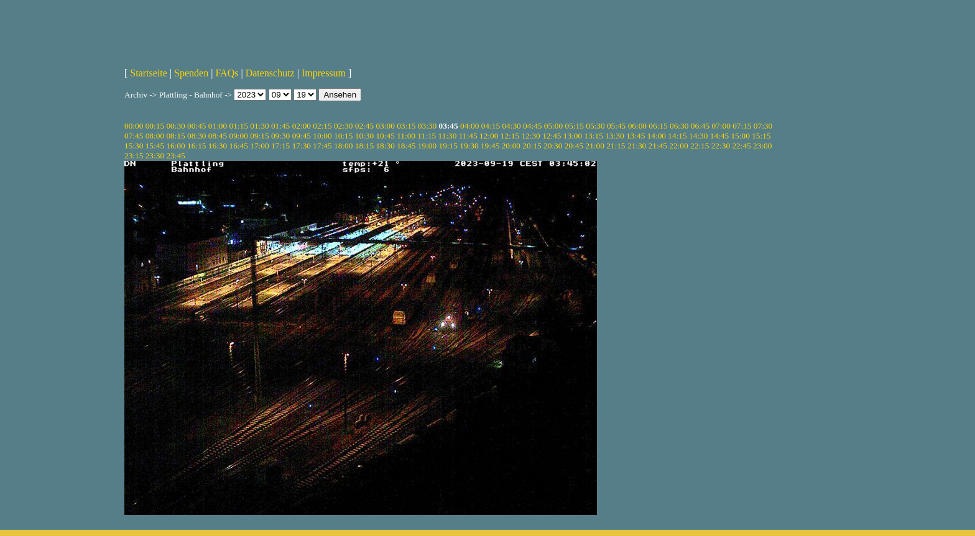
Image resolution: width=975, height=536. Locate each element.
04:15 (490, 125)
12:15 (510, 135)
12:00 (488, 135)
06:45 (700, 125)
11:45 (468, 135)
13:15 (594, 135)
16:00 (175, 145)
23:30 (155, 155)
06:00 (637, 125)
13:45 (635, 135)
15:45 (155, 145)
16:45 (238, 145)
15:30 (133, 145)
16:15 (196, 145)
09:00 (238, 135)
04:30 (511, 125)
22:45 (741, 145)
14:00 (656, 135)
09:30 (280, 135)
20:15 (531, 145)
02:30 (343, 125)
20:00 (511, 145)
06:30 (679, 125)
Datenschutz (270, 73)
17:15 (280, 145)
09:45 (301, 135)
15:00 (740, 135)
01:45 (280, 125)
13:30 (614, 135)
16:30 (217, 145)
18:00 (343, 145)
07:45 (133, 135)
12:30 (530, 135)
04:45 (532, 125)
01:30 (259, 125)
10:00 (322, 135)
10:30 (364, 135)
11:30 (447, 135)
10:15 (343, 135)
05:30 (595, 125)
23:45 (175, 155)
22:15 (699, 145)
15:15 (761, 135)
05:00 (553, 125)
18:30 (385, 145)
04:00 (469, 125)
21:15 (615, 145)
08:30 (196, 135)
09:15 (259, 135)
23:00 (762, 145)
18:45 (406, 145)
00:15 (155, 125)
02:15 (322, 125)
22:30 (720, 145)
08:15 (175, 135)
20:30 (552, 145)
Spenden (191, 73)
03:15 (406, 125)
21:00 (594, 145)
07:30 (763, 125)
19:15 (448, 145)
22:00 (678, 145)
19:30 (469, 145)
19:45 (490, 145)
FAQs (226, 73)
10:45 (385, 135)
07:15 (741, 125)
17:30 (301, 145)
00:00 (133, 125)
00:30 (175, 125)
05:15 (574, 125)
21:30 (636, 145)
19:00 (427, 145)
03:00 (385, 125)
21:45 (658, 145)
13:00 (572, 135)
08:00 (155, 135)
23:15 (133, 155)
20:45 (574, 145)
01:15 (238, 125)
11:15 (426, 135)
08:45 (217, 135)
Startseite (148, 73)
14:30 (698, 135)
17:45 (322, 145)
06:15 (658, 125)
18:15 (364, 145)
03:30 (427, 125)
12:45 (551, 135)
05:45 (616, 125)
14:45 (719, 135)
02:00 (301, 125)
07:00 (720, 125)
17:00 (259, 145)
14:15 (677, 135)
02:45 (364, 125)
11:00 (406, 135)
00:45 (196, 125)
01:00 (217, 125)
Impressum (324, 73)
